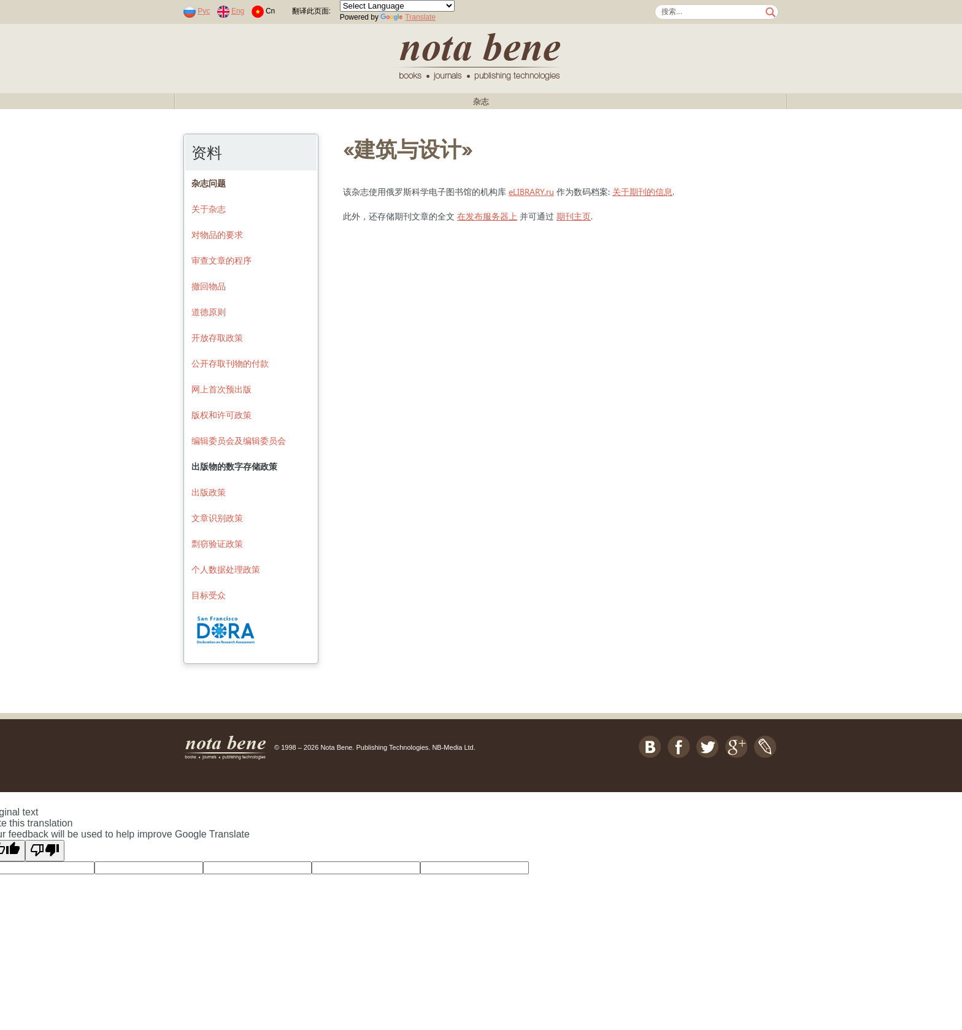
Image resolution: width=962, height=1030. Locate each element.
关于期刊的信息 (642, 191)
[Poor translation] (44, 850)
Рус (204, 11)
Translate (408, 17)
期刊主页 (573, 216)
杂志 (481, 101)
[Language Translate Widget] (397, 6)
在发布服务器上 (487, 216)
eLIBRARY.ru (531, 191)
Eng (237, 11)
